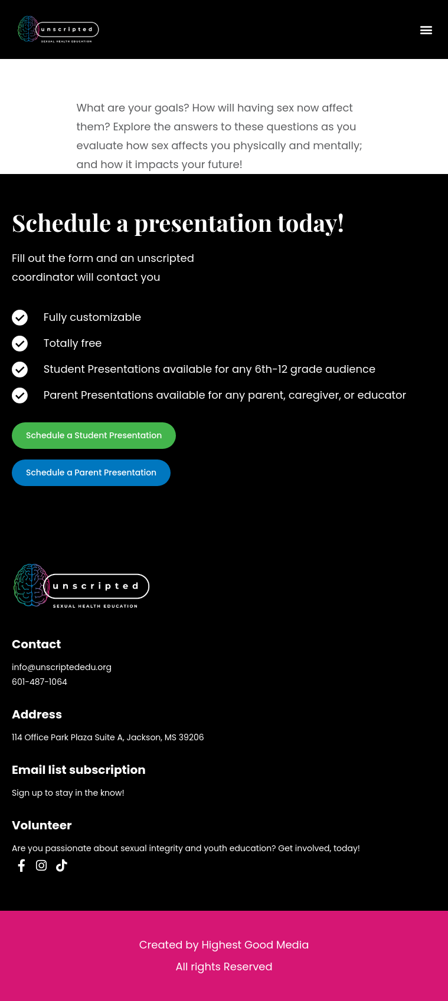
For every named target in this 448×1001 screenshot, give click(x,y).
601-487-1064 (39, 682)
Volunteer (42, 825)
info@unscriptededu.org (62, 667)
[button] (426, 30)
